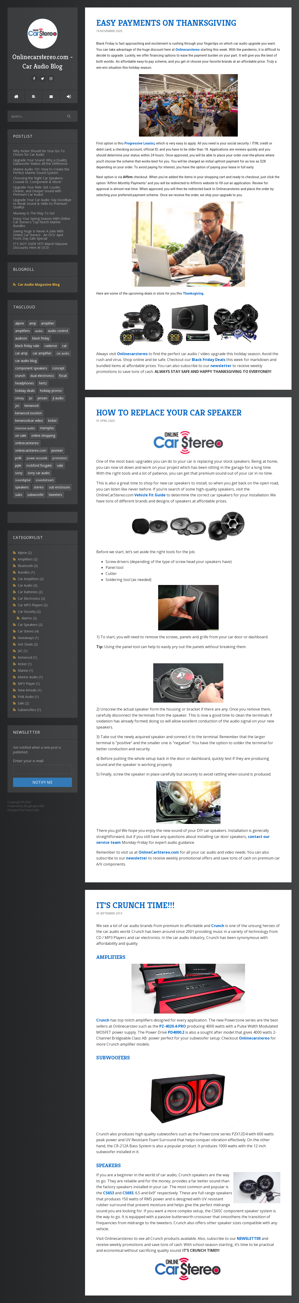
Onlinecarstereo (188, 49)
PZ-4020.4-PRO (172, 1026)
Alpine (25, 552)
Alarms (29, 618)
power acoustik (37, 458)
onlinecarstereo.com (30, 450)
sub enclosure (59, 487)
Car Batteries (30, 592)
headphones (24, 383)
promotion (59, 458)
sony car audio (39, 473)
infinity (19, 398)
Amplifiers (28, 559)
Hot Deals (28, 644)
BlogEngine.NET (34, 806)
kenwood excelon (28, 413)
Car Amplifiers (31, 579)
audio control (58, 330)
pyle (18, 465)
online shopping (43, 435)
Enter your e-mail (28, 760)
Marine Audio (30, 677)
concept (58, 368)
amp (32, 323)
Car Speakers (30, 624)
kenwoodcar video (29, 420)
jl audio (58, 398)
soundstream (45, 480)
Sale (23, 703)
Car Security (29, 611)
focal (63, 375)
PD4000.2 (176, 1032)
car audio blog (26, 360)
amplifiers (22, 330)
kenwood (32, 405)
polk (18, 458)
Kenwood (27, 657)
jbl (30, 398)
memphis (47, 428)
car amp (21, 353)
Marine (25, 670)
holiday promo (51, 390)
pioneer (57, 450)
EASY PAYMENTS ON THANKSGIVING (166, 23)
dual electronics (42, 375)
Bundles (26, 572)
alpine (19, 323)
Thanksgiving (193, 293)
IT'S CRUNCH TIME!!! (135, 905)
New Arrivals (30, 690)
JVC (23, 651)
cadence (50, 345)
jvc (17, 405)
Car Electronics (31, 598)
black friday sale (27, 345)
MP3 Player (29, 683)
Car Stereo (28, 631)
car (64, 345)
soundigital (22, 480)
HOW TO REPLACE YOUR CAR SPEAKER (169, 412)
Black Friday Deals (208, 359)
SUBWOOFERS (113, 1057)
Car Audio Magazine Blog (39, 284)
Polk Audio (28, 696)
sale (60, 465)
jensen (42, 398)
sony (18, 473)
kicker (52, 420)
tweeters (55, 494)
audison (21, 338)
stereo (39, 487)
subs (18, 494)
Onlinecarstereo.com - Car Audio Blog (42, 44)
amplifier (47, 323)
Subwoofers (29, 709)
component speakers (31, 368)
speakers (22, 487)
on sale (20, 435)
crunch (20, 375)
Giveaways (28, 637)
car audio (63, 353)
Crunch (217, 925)
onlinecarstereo (27, 443)
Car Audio (27, 585)
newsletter (220, 365)
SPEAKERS (108, 1165)
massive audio (25, 428)
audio (39, 331)
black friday (40, 338)
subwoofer (35, 494)
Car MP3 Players (33, 605)
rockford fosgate (39, 465)
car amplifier (42, 353)
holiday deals (25, 390)
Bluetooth (28, 565)
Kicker (25, 664)
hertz (43, 383)
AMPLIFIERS (110, 957)
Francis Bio (32, 810)
